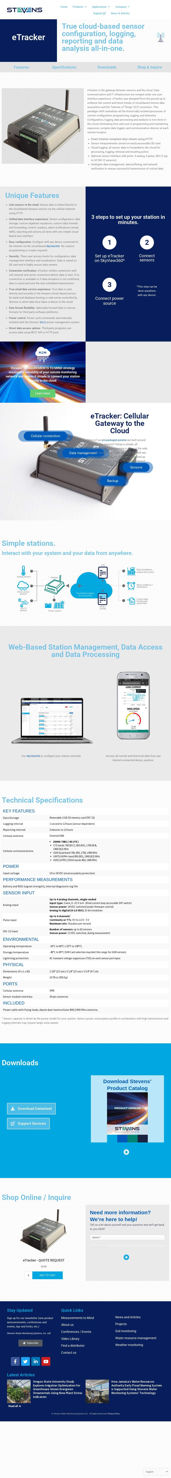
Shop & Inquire (150, 67)
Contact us (68, 1320)
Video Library (70, 1306)
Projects (121, 1291)
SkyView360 (53, 246)
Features (21, 67)
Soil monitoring (125, 1298)
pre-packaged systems (115, 440)
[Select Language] (155, 1471)
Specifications (64, 67)
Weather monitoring (129, 1312)
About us (67, 1292)
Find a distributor (73, 1313)
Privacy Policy (114, 1381)
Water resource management (135, 1305)
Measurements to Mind (77, 1285)
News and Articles (128, 1284)
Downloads (106, 67)
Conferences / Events (76, 1299)
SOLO (43, 322)
